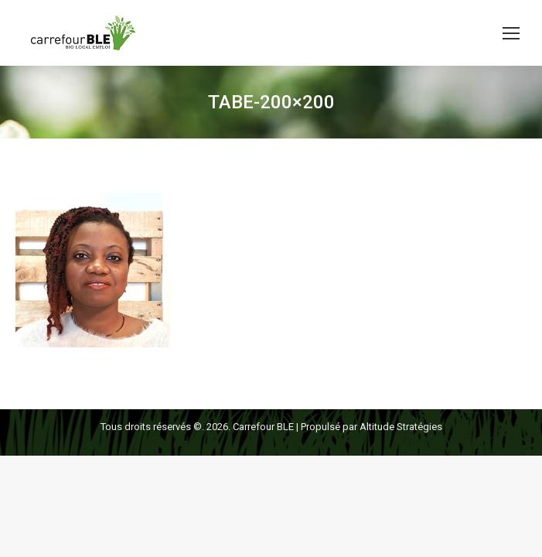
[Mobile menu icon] (511, 33)
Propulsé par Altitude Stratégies (371, 426)
